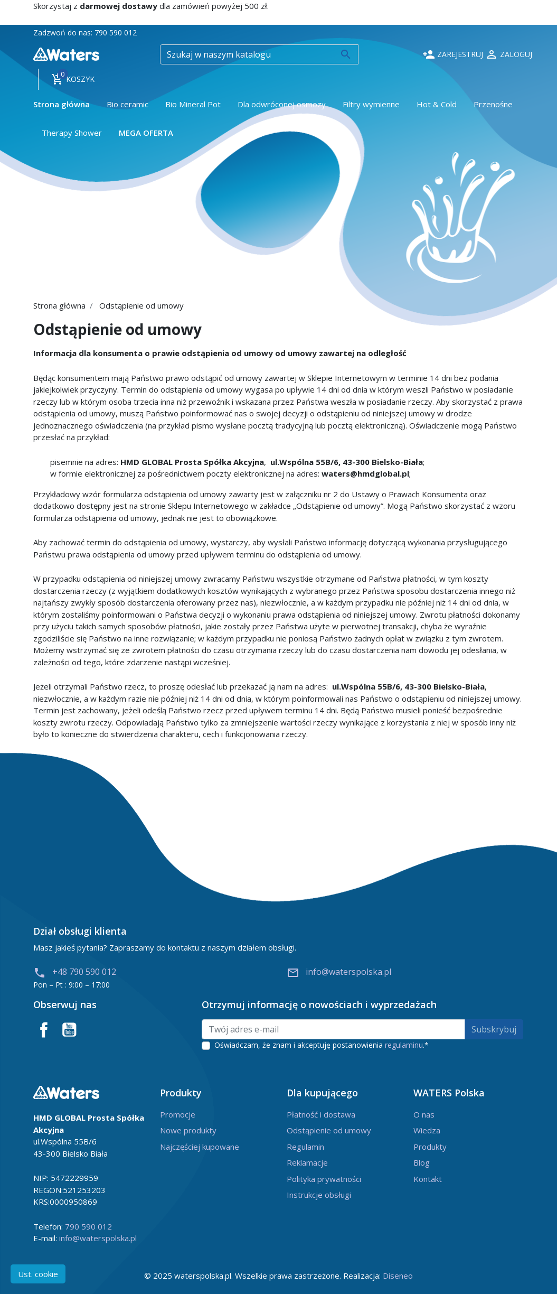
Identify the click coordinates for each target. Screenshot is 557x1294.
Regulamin (305, 1146)
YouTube (69, 1029)
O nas (424, 1114)
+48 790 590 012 (74, 972)
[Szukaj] (259, 54)
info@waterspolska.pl (339, 972)
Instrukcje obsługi (319, 1194)
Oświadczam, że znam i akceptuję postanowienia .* (321, 1045)
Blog (421, 1162)
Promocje (177, 1114)
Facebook (43, 1029)
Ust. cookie (38, 1274)
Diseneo (398, 1275)
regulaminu (404, 1045)
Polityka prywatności (324, 1179)
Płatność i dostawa (321, 1114)
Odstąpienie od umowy (329, 1130)
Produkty (430, 1146)
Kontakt (427, 1179)
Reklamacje (307, 1162)
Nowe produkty (188, 1130)
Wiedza (426, 1130)
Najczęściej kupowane (199, 1146)
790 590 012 (116, 32)
